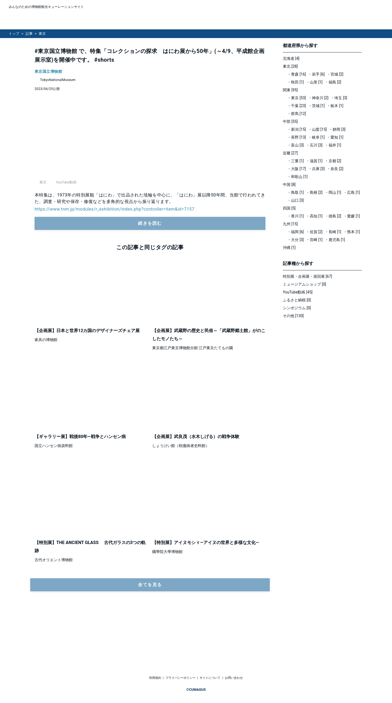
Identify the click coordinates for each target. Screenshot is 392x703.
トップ (14, 34)
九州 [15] (290, 224)
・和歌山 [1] (297, 176)
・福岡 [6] (295, 232)
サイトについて (210, 678)
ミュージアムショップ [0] (304, 284)
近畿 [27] (290, 153)
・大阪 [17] (296, 169)
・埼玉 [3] (338, 98)
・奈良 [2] (335, 169)
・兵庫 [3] (316, 169)
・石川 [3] (314, 145)
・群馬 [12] (296, 113)
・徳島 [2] (333, 216)
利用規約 (155, 678)
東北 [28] (290, 66)
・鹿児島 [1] (335, 240)
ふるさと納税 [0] (297, 300)
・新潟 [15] (296, 129)
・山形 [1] (314, 82)
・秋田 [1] (295, 82)
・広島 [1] (351, 192)
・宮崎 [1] (314, 240)
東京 (42, 34)
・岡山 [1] (333, 192)
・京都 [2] (333, 161)
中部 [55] (290, 121)
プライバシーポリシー (180, 678)
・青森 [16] (296, 74)
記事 (29, 34)
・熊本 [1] (351, 232)
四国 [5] (289, 208)
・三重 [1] (295, 161)
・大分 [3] (295, 240)
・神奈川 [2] (318, 98)
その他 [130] (293, 316)
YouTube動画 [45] (298, 292)
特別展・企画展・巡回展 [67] (307, 276)
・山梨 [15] (317, 129)
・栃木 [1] (335, 106)
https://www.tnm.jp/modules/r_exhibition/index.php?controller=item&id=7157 (114, 257)
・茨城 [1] (316, 106)
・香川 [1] (295, 216)
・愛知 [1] (335, 137)
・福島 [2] (333, 82)
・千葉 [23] (296, 106)
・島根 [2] (314, 192)
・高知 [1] (314, 216)
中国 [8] (289, 184)
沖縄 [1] (289, 247)
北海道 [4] (291, 58)
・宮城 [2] (335, 74)
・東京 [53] (296, 98)
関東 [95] (290, 90)
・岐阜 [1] (316, 137)
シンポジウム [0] (297, 308)
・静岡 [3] (337, 129)
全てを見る (150, 632)
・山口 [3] (295, 200)
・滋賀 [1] (314, 161)
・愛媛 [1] (351, 216)
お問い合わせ (234, 678)
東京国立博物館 (48, 71)
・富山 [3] (295, 145)
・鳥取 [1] (295, 192)
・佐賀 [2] (314, 232)
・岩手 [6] (316, 74)
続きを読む (150, 271)
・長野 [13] (296, 137)
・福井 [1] (333, 145)
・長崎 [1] (333, 232)
